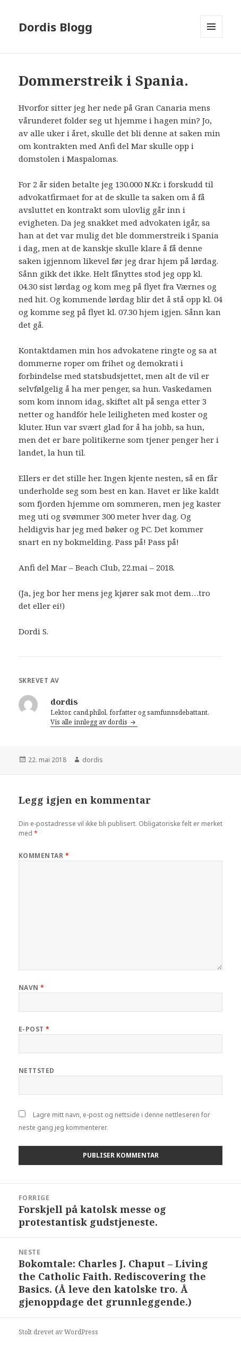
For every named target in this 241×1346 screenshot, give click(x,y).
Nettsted (37, 1070)
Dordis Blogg (55, 27)
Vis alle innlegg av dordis (89, 721)
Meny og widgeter (211, 37)
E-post (34, 1029)
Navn (32, 987)
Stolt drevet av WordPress (58, 1331)
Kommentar (44, 855)
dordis (92, 759)
